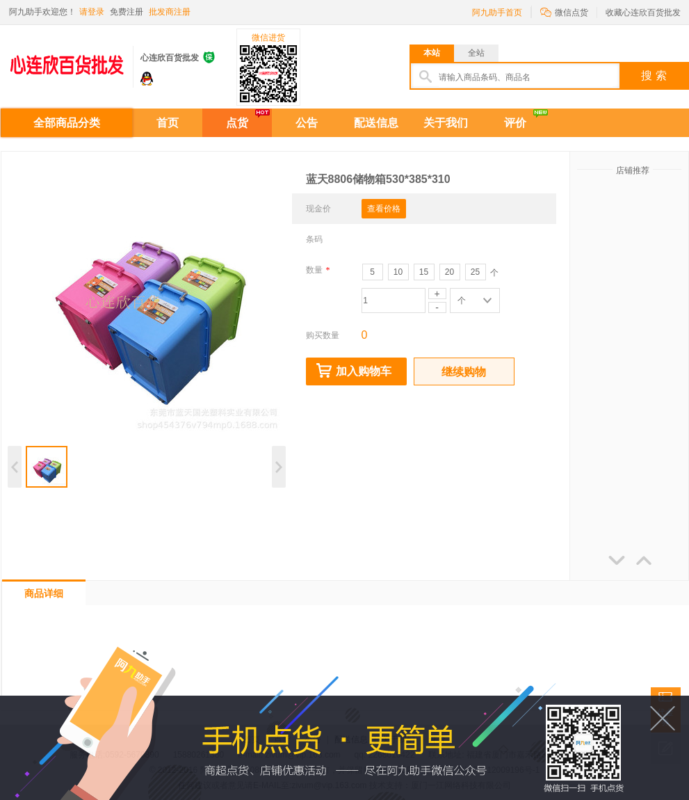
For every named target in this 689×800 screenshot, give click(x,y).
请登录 (91, 12)
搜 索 (653, 75)
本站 (431, 53)
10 (398, 272)
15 (423, 272)
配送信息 (376, 123)
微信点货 (564, 11)
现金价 (318, 209)
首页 (167, 123)
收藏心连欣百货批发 (643, 12)
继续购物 (463, 372)
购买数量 (322, 335)
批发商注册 (170, 12)
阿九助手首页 (497, 12)
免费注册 (126, 12)
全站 (476, 53)
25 (475, 272)
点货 (237, 123)
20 (449, 272)
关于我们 (445, 123)
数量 (318, 270)
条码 (314, 239)
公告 (306, 123)
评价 (515, 123)
